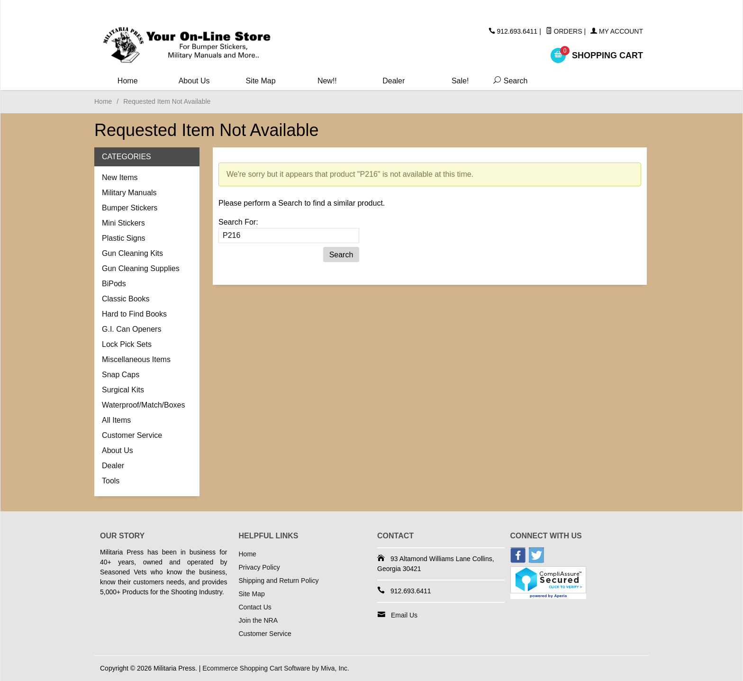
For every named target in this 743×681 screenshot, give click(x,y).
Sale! (460, 81)
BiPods (114, 284)
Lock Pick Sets (127, 344)
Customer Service (132, 435)
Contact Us (255, 607)
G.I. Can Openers (131, 329)
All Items (116, 420)
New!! (327, 81)
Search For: (238, 222)
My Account (616, 31)
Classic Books (125, 299)
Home (128, 81)
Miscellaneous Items (136, 359)
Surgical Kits (123, 390)
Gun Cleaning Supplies (141, 268)
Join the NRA (258, 620)
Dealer (393, 81)
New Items (120, 177)
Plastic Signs (123, 238)
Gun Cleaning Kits (132, 253)
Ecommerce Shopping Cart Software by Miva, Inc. (275, 668)
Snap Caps (120, 375)
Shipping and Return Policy (279, 580)
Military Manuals (129, 193)
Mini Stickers (123, 223)
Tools (110, 481)
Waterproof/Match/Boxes (143, 405)
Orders (564, 31)
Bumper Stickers (129, 208)
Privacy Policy (259, 567)
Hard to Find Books (134, 314)
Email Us (404, 615)
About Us (194, 81)
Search (508, 81)
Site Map (260, 81)
